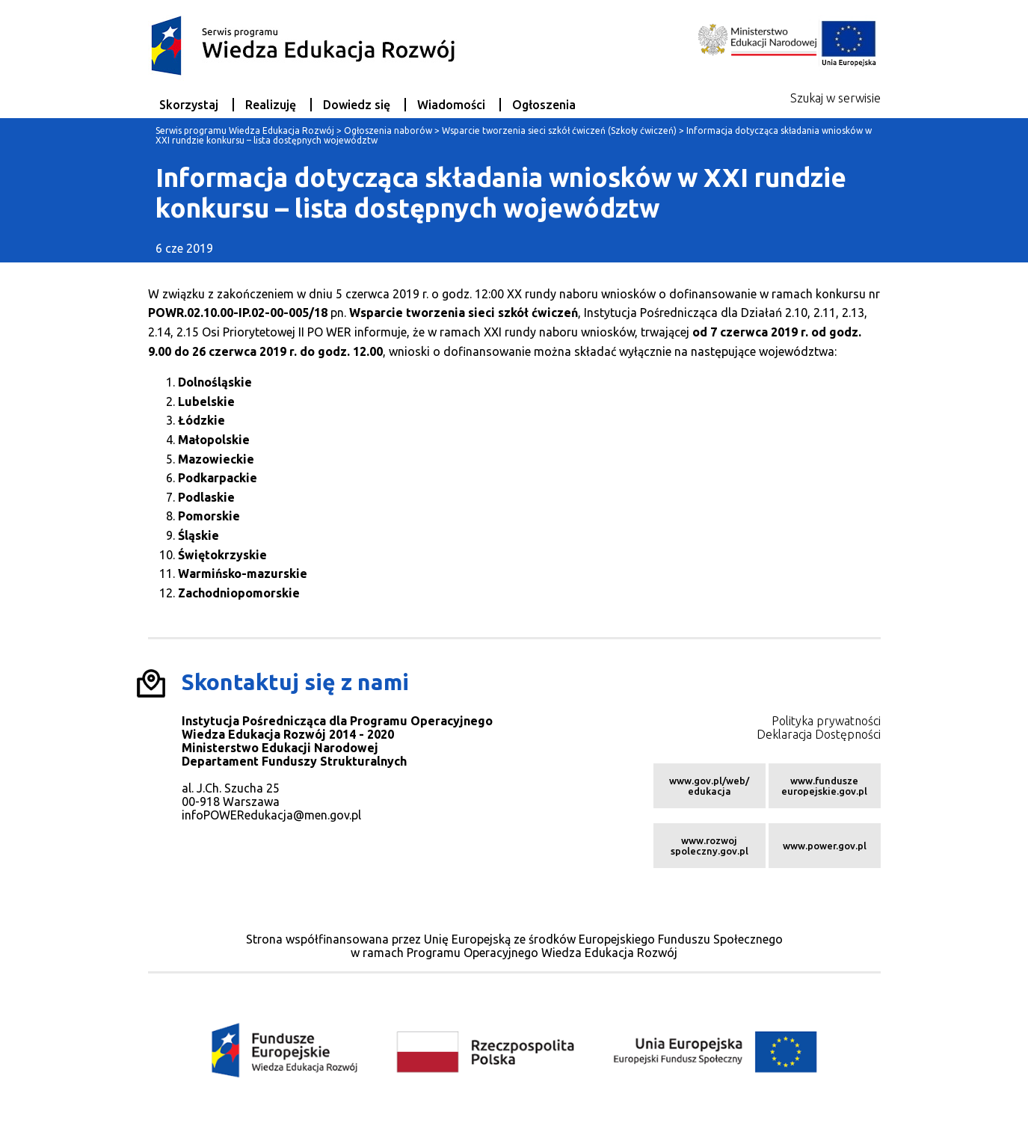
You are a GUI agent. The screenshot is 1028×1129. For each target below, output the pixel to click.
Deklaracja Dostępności (819, 734)
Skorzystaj (188, 104)
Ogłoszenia (544, 104)
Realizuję (270, 104)
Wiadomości (451, 104)
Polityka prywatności (826, 720)
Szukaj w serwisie (835, 98)
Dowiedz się (356, 104)
